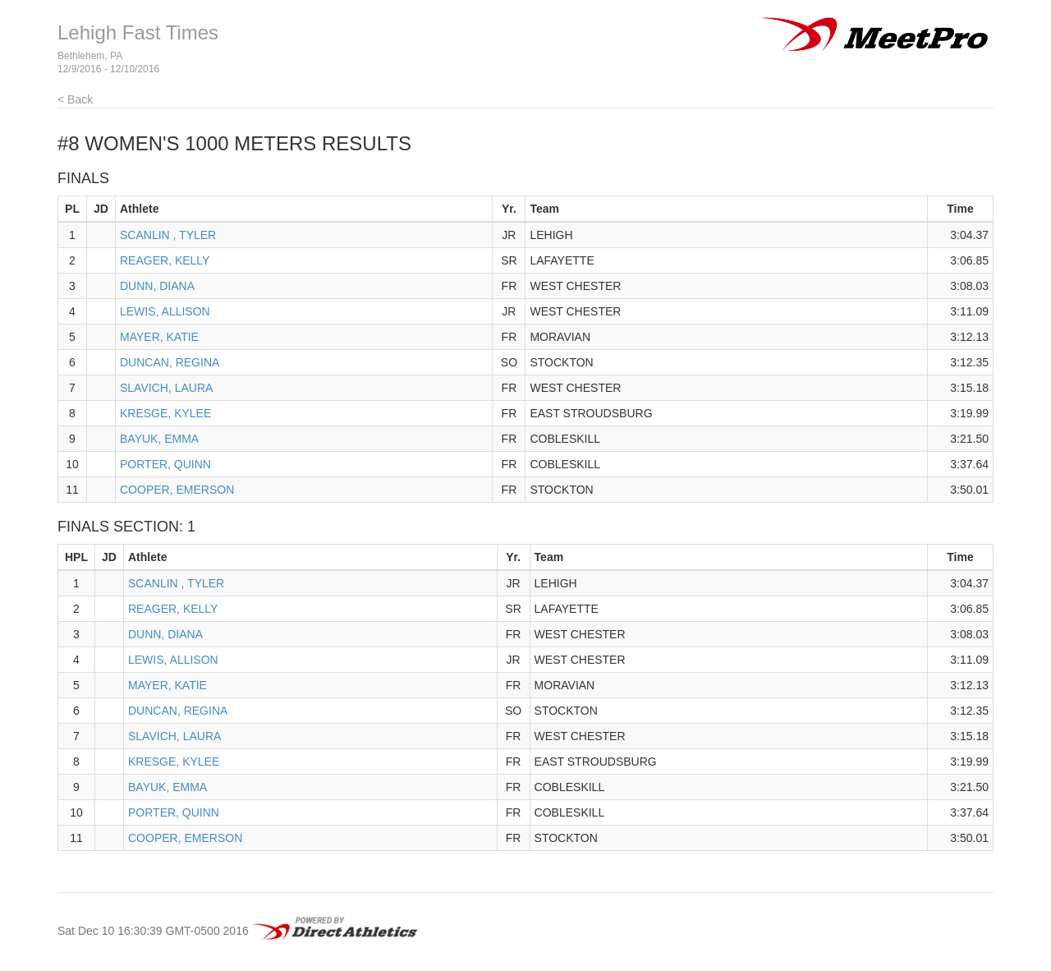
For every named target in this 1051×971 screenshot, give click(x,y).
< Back (75, 99)
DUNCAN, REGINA (169, 362)
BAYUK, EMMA (159, 438)
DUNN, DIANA (157, 285)
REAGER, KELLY (164, 260)
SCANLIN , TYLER (168, 235)
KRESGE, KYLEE (165, 413)
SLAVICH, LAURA (166, 387)
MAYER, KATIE (159, 336)
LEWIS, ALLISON (165, 311)
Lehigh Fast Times (137, 32)
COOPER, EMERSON (177, 489)
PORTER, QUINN (165, 464)
